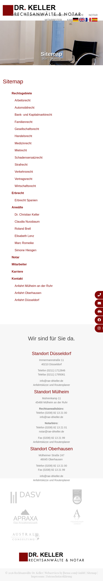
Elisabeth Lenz (24, 235)
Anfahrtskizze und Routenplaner (51, 384)
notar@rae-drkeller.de (51, 431)
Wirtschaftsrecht (25, 186)
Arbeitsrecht (22, 100)
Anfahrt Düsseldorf (27, 300)
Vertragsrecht (23, 178)
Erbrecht (59, 15)
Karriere (73, 19)
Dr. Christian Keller (27, 214)
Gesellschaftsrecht (27, 129)
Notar (93, 15)
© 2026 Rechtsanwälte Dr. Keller (24, 573)
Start (15, 15)
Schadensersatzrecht (28, 157)
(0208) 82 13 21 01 (56, 427)
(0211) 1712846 (56, 370)
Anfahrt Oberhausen (28, 292)
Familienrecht (23, 121)
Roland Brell (23, 228)
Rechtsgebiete (35, 15)
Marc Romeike (24, 243)
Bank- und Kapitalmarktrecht (33, 114)
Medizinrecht (23, 143)
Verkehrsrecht (24, 171)
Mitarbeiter (53, 19)
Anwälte (77, 15)
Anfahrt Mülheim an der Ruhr (34, 285)
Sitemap (55, 58)
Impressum (37, 576)
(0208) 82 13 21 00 (56, 412)
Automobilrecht (24, 107)
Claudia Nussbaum (27, 221)
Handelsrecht (23, 136)
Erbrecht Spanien (26, 200)
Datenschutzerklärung (59, 576)
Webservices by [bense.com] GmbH (65, 573)
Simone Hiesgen (25, 250)
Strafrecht (21, 164)
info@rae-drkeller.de (51, 380)
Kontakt (92, 19)
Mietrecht (21, 150)
